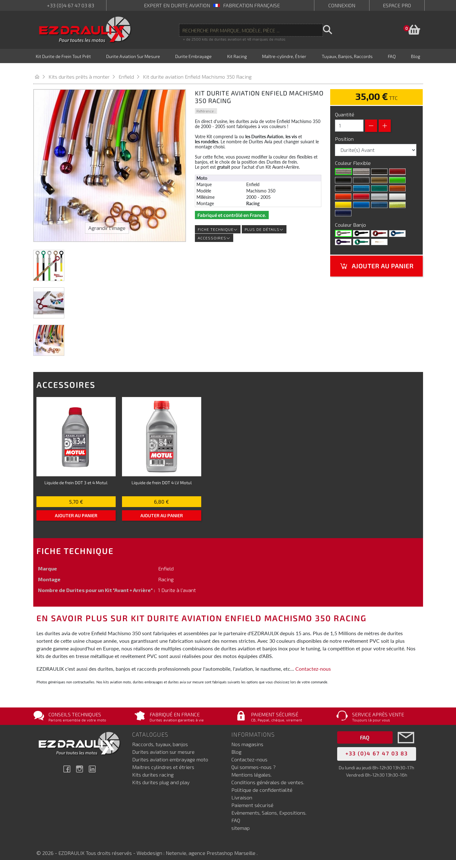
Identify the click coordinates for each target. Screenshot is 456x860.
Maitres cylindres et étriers (163, 761)
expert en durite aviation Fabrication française (212, 5)
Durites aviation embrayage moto (170, 753)
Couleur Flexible (353, 156)
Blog (236, 745)
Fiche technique (218, 223)
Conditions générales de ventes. (267, 776)
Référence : (205, 104)
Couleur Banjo (351, 218)
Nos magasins (247, 738)
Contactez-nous (313, 662)
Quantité (344, 108)
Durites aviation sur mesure (163, 745)
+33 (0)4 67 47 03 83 (70, 5)
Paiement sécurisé (252, 799)
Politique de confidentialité (261, 783)
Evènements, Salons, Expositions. (268, 806)
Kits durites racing (153, 768)
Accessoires (214, 231)
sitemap (240, 821)
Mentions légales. (251, 768)
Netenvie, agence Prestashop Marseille (211, 847)
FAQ (235, 814)
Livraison (241, 791)
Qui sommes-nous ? (253, 761)
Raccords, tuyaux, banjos (160, 738)
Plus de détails (264, 223)
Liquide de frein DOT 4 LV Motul (162, 476)
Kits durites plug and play (160, 776)
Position (345, 132)
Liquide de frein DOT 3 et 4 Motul (75, 476)
